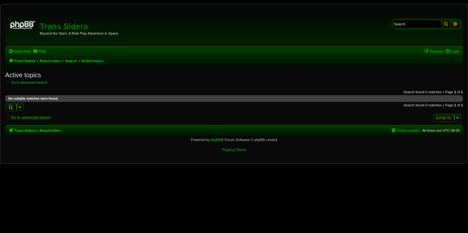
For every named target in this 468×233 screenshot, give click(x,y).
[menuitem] (39, 51)
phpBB (215, 140)
